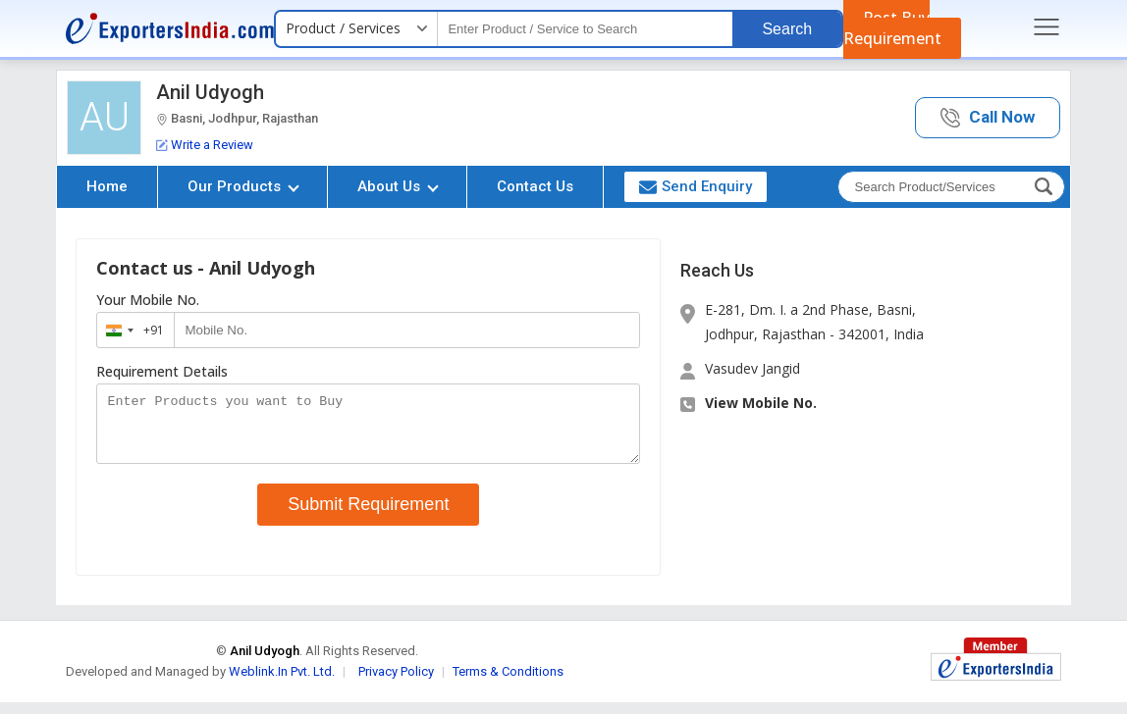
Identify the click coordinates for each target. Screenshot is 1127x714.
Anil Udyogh (210, 92)
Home (107, 186)
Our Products (243, 186)
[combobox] (131, 330)
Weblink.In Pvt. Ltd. (282, 683)
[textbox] (585, 29)
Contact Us (535, 186)
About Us (398, 186)
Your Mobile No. (147, 300)
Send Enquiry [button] (695, 186)
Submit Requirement (368, 516)
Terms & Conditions (508, 683)
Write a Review (204, 144)
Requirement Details (162, 372)
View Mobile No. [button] (761, 402)
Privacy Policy (396, 683)
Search (787, 29)
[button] (987, 118)
